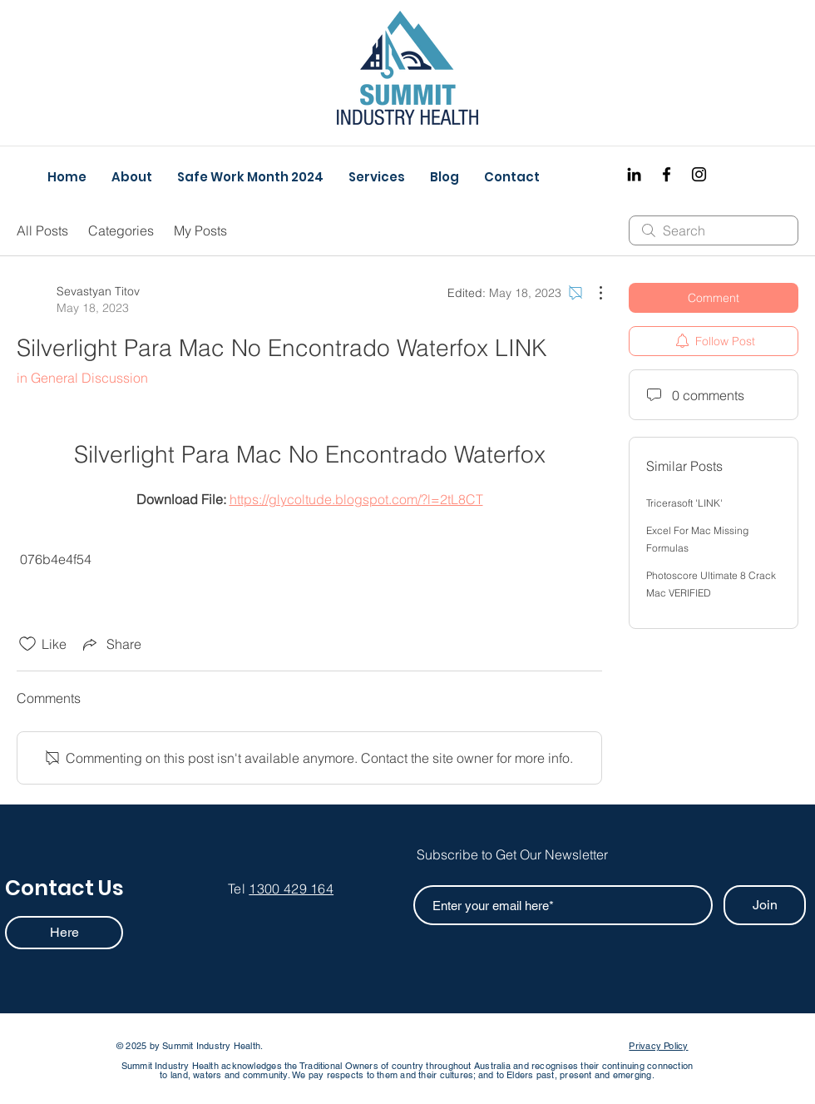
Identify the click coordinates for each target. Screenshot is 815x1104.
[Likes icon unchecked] (27, 644)
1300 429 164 (291, 888)
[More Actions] (592, 293)
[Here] (64, 932)
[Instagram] (699, 174)
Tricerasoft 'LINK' (684, 503)
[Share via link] (110, 644)
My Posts (200, 230)
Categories (121, 230)
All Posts (42, 230)
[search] (713, 230)
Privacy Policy (658, 1046)
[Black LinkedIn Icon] (634, 174)
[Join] (765, 905)
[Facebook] (666, 174)
